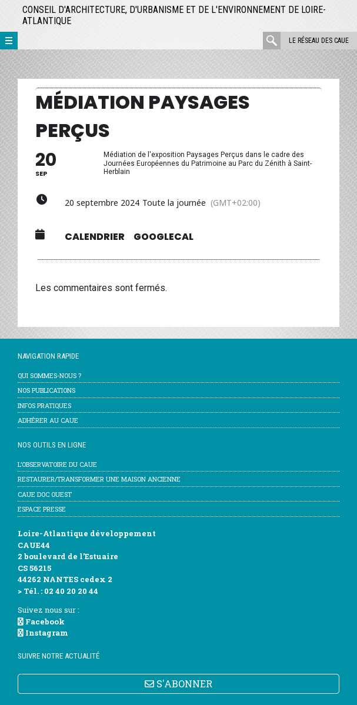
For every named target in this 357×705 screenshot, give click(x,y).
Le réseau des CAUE (319, 40)
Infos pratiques (44, 405)
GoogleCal (163, 237)
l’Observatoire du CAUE (57, 464)
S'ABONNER (178, 683)
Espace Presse (42, 508)
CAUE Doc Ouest (45, 494)
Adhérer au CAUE (48, 420)
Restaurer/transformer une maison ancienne (99, 479)
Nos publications (46, 390)
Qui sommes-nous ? (49, 375)
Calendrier (95, 237)
